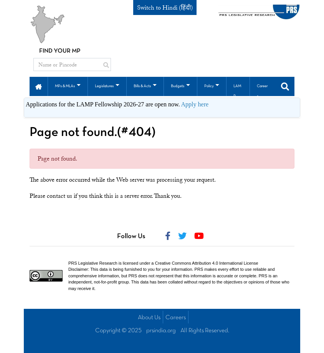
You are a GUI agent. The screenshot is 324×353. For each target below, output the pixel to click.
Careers (175, 317)
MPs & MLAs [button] (65, 86)
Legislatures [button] (104, 86)
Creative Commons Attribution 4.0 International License (206, 263)
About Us (149, 317)
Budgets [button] (177, 86)
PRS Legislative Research (92, 263)
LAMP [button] (237, 91)
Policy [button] (208, 86)
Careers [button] (262, 91)
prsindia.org (161, 330)
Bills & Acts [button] (142, 86)
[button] (39, 86)
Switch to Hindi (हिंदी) (165, 8)
